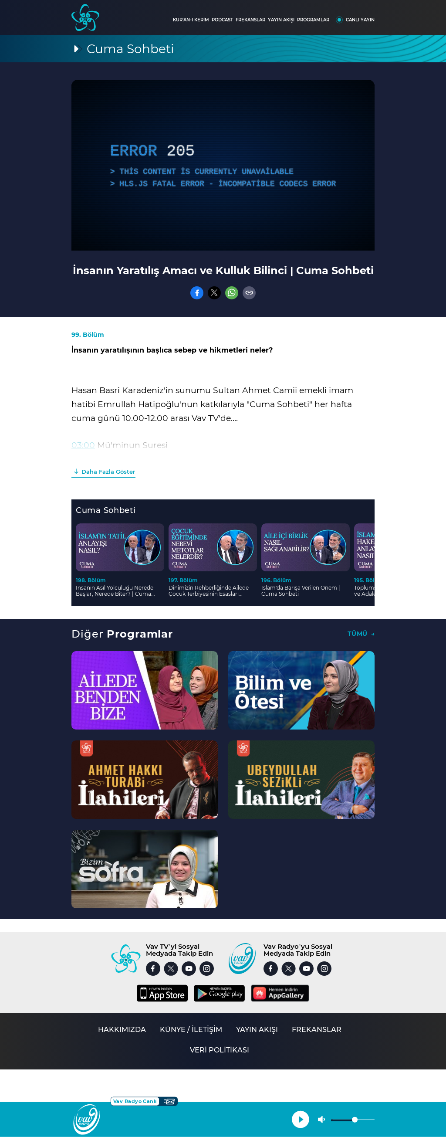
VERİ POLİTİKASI (219, 1050)
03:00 (83, 445)
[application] (223, 165)
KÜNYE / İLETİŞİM (191, 1029)
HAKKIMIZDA (122, 1029)
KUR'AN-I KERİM (191, 20)
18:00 (82, 459)
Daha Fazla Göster (108, 471)
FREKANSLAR (250, 20)
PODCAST (222, 20)
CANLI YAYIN (360, 20)
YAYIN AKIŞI (281, 20)
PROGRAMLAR (313, 20)
